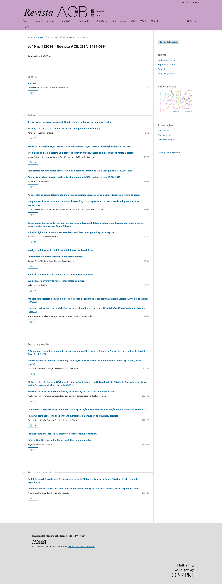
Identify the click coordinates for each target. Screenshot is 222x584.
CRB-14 (154, 21)
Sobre (26, 21)
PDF (34, 92)
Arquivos (50, 21)
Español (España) (167, 64)
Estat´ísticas (102, 21)
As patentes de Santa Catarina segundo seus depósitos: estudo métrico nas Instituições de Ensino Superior (88, 200)
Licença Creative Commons (81, 546)
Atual (39, 21)
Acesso (196, 2)
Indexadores (86, 21)
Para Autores (164, 135)
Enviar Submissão (168, 41)
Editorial (32, 83)
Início (30, 37)
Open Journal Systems (169, 152)
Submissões (66, 21)
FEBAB (142, 21)
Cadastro (185, 2)
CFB (27, 27)
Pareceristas (119, 21)
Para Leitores (164, 130)
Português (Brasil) (167, 60)
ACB (133, 21)
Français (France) (166, 73)
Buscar (192, 21)
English (162, 69)
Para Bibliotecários (166, 139)
